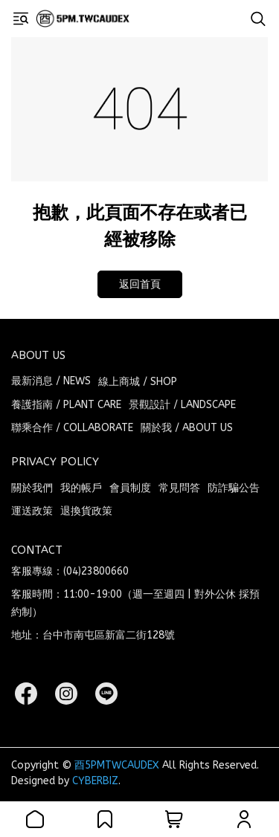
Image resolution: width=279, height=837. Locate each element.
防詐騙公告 (234, 488)
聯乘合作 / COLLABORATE (72, 427)
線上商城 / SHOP (137, 381)
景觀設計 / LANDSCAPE (182, 404)
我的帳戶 (81, 488)
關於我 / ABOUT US (187, 427)
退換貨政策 (86, 511)
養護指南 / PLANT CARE (66, 404)
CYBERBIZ (95, 781)
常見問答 (179, 488)
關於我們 (32, 488)
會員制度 (130, 488)
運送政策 (32, 511)
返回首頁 (140, 284)
